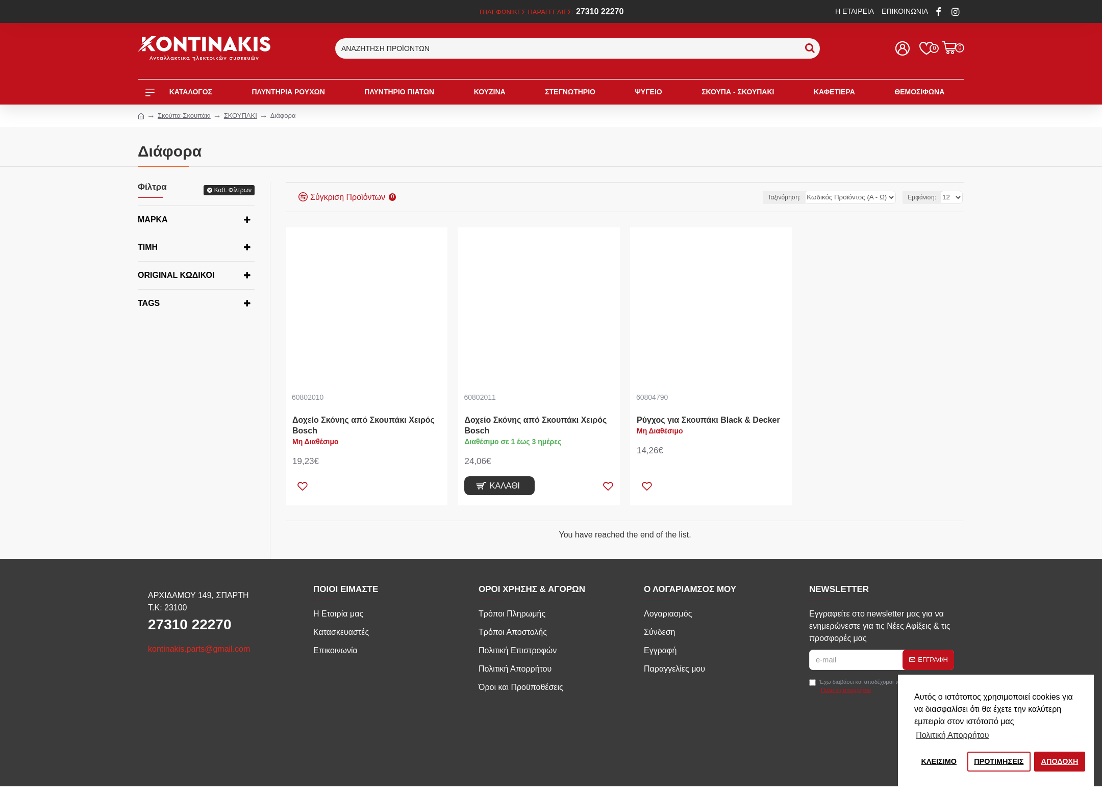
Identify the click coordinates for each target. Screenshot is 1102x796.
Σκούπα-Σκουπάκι (184, 115)
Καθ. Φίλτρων (233, 190)
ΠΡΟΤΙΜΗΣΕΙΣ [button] (998, 761)
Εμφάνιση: (923, 197)
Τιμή (148, 247)
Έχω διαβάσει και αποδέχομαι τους (857, 687)
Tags (149, 303)
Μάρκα (153, 219)
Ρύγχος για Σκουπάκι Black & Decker (708, 420)
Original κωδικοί (176, 275)
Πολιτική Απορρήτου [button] (952, 735)
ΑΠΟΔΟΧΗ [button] (1060, 761)
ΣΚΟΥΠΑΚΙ (240, 115)
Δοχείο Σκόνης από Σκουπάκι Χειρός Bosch (363, 425)
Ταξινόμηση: (793, 197)
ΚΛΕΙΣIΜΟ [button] (939, 761)
